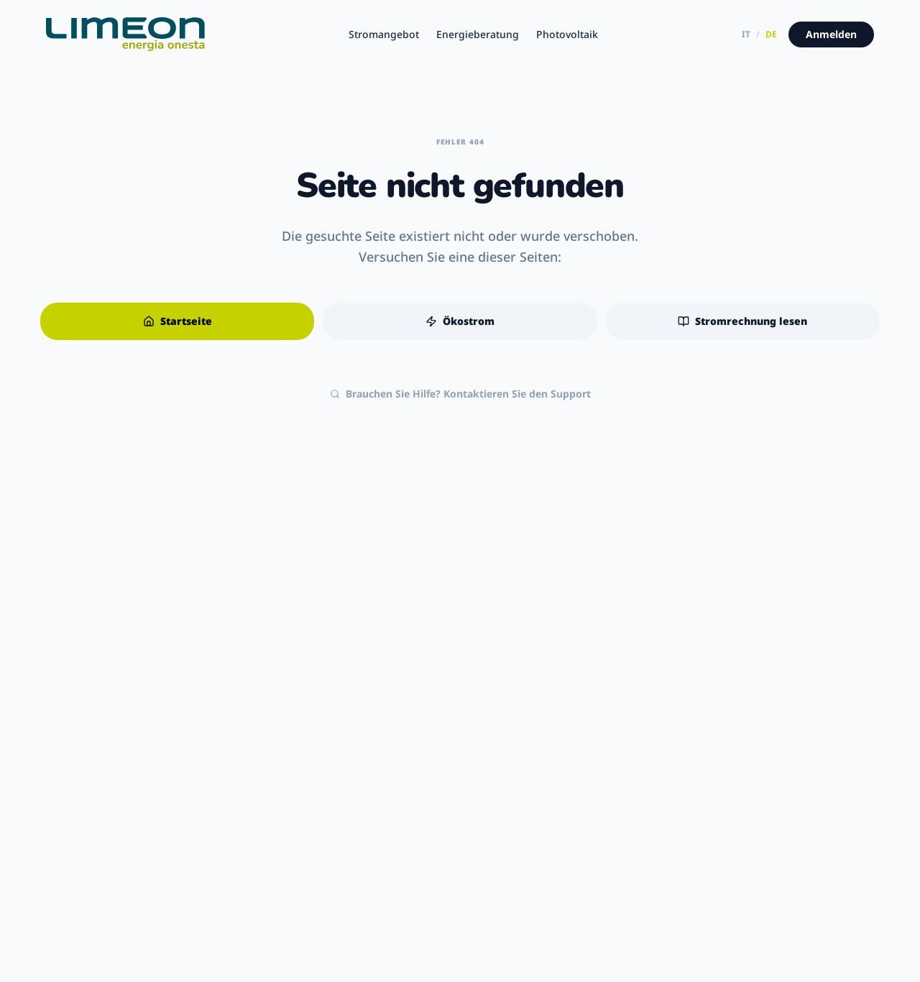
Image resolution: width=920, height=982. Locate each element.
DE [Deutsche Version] (771, 34)
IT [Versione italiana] (746, 34)
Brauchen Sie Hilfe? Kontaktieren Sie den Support (460, 393)
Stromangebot (384, 34)
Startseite (177, 321)
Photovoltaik (567, 34)
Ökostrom (460, 321)
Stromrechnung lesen (742, 321)
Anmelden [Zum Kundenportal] (831, 34)
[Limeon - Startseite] (125, 34)
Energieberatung (477, 34)
